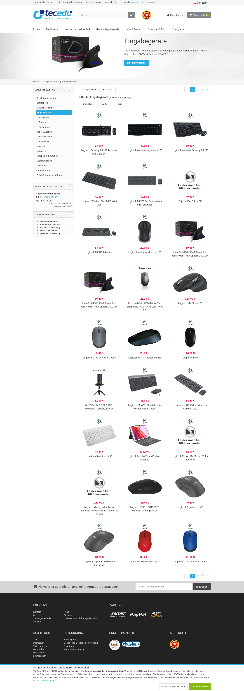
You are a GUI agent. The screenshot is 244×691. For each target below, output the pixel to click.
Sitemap (68, 615)
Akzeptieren (200, 686)
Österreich (201, 3)
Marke (105, 104)
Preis (120, 104)
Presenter (43, 122)
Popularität (88, 89)
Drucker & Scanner (45, 107)
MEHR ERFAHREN (136, 63)
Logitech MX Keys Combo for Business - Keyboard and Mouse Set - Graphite (99, 511)
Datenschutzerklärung (43, 680)
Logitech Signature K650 (99, 456)
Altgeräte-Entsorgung (74, 649)
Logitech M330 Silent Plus (144, 561)
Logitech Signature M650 (190, 507)
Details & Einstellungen (173, 686)
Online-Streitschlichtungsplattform (80, 618)
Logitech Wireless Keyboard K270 (144, 150)
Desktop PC (42, 103)
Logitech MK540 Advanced (99, 252)
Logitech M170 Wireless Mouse (99, 357)
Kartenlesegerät (44, 136)
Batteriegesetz (71, 639)
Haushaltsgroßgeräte (107, 29)
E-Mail (92, 2)
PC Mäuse (44, 117)
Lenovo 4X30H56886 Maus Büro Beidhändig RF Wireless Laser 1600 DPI (145, 307)
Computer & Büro (157, 29)
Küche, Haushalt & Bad (77, 29)
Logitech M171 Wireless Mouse (144, 357)
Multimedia (52, 29)
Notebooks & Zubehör (47, 156)
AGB (35, 639)
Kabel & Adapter (44, 132)
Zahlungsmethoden (42, 618)
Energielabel (69, 646)
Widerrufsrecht (40, 646)
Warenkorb (199, 15)
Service (36, 615)
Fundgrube (178, 29)
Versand (37, 621)
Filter (107, 89)
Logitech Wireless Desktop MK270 (190, 150)
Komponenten (43, 141)
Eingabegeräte (44, 112)
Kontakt (37, 612)
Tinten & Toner (43, 170)
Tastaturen (44, 127)
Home (36, 29)
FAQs (66, 612)
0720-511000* (139, 2)
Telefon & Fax (43, 165)
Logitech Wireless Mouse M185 (144, 252)
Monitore (41, 146)
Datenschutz (39, 649)
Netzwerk (41, 151)
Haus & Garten (133, 29)
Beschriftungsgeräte (46, 98)
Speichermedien (44, 160)
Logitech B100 (190, 357)
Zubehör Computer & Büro (49, 175)
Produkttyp (88, 104)
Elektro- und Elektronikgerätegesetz (81, 643)
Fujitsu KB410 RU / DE (190, 201)
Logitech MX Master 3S (190, 303)
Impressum (38, 643)
